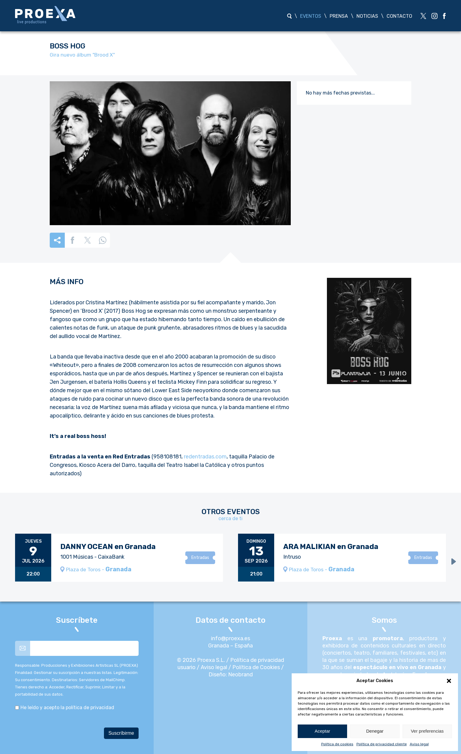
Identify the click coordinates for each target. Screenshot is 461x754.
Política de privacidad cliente (381, 744)
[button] (449, 681)
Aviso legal (419, 744)
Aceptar (322, 731)
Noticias (367, 16)
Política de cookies (337, 744)
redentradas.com (205, 456)
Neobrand (240, 674)
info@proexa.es (230, 638)
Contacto (399, 16)
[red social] (423, 16)
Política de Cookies (256, 667)
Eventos (310, 16)
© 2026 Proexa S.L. (201, 660)
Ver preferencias (427, 731)
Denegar (375, 731)
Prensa (339, 16)
